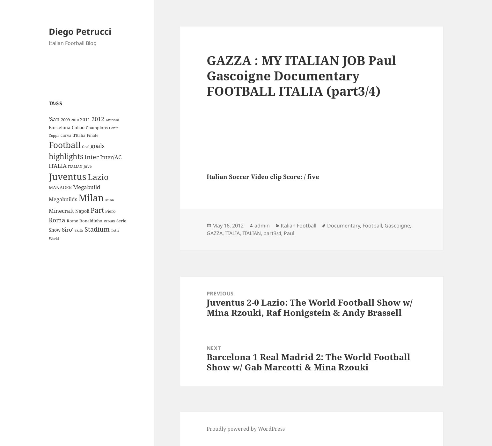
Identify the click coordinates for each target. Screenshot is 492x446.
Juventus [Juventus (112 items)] (67, 176)
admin (262, 225)
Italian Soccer (228, 177)
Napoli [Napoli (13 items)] (82, 211)
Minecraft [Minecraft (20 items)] (61, 210)
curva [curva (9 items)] (66, 135)
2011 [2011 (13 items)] (85, 119)
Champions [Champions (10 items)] (97, 127)
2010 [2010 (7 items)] (75, 120)
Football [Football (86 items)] (65, 145)
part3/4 (272, 233)
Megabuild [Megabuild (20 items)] (86, 187)
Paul (289, 233)
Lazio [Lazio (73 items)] (98, 176)
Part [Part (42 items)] (97, 210)
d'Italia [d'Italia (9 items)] (79, 135)
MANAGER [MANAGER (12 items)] (60, 187)
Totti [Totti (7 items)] (115, 230)
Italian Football (298, 225)
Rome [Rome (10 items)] (72, 221)
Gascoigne (397, 225)
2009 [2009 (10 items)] (65, 120)
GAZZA (215, 233)
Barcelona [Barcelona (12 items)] (59, 127)
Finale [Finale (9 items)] (92, 135)
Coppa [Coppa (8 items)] (54, 135)
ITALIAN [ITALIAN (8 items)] (75, 166)
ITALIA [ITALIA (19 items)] (58, 165)
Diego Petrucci (80, 31)
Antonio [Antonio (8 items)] (112, 119)
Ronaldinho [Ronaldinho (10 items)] (90, 221)
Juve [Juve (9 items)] (88, 166)
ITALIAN (251, 233)
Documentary (343, 225)
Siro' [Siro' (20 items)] (67, 229)
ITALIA (232, 233)
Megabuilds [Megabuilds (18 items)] (63, 199)
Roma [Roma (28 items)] (57, 220)
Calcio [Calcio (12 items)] (78, 127)
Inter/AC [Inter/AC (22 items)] (110, 157)
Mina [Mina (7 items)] (109, 200)
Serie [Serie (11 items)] (121, 221)
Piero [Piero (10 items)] (110, 211)
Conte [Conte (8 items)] (114, 127)
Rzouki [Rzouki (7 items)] (109, 221)
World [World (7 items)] (54, 238)
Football (372, 225)
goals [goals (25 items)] (98, 146)
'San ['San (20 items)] (54, 119)
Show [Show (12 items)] (55, 230)
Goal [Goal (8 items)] (85, 146)
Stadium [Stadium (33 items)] (97, 229)
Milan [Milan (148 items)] (91, 197)
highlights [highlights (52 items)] (66, 156)
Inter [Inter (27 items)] (91, 157)
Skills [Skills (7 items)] (79, 230)
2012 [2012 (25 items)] (98, 119)
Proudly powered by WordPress (246, 428)
